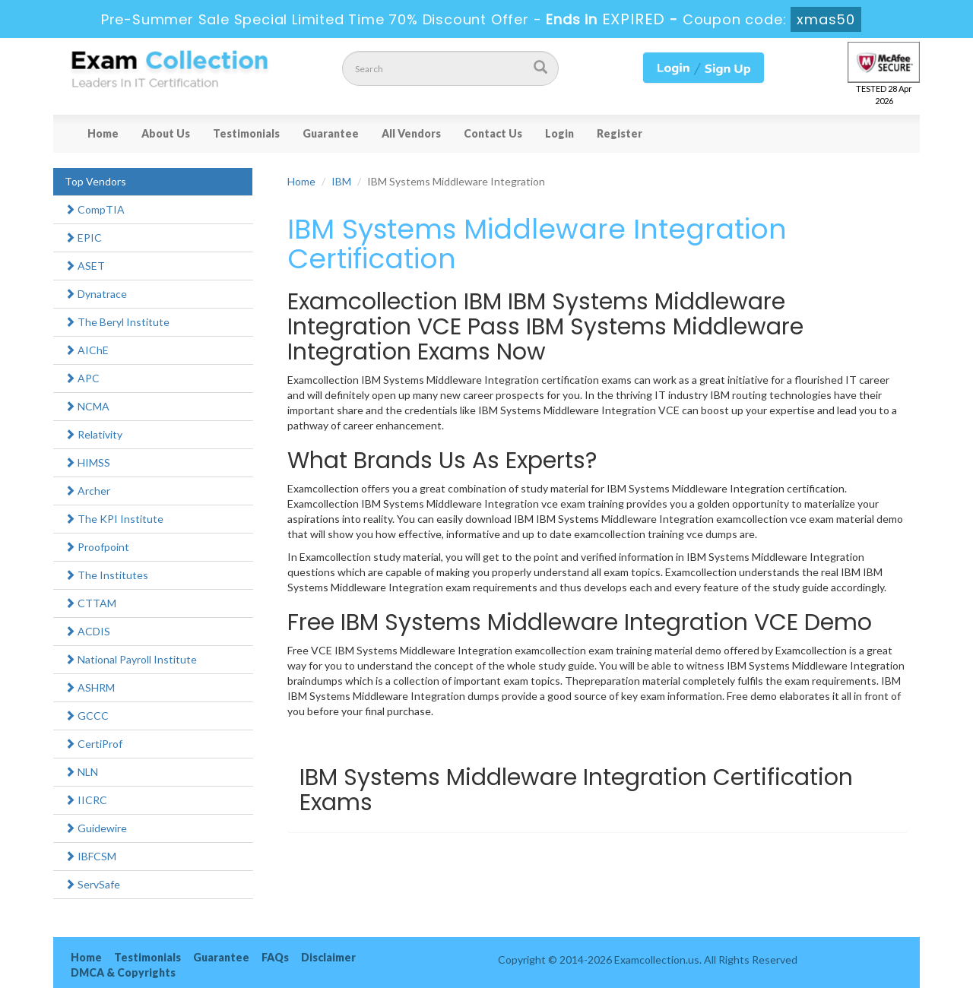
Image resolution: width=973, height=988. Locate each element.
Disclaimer (328, 957)
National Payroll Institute (131, 659)
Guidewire (96, 828)
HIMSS (87, 462)
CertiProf (93, 743)
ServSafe (92, 884)
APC (82, 378)
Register (619, 133)
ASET (85, 265)
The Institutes (106, 574)
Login (559, 133)
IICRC (86, 799)
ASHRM (90, 687)
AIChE (87, 350)
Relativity (93, 434)
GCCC (87, 715)
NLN (81, 771)
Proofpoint (97, 546)
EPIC (83, 237)
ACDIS (87, 631)
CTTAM (90, 603)
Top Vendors (95, 181)
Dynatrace (96, 293)
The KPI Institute (114, 518)
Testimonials (246, 133)
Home (103, 133)
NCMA (87, 406)
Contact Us (493, 133)
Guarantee (331, 133)
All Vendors (411, 133)
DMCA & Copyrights (123, 972)
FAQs (275, 957)
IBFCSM (90, 856)
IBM (341, 181)
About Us (165, 133)
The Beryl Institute (117, 321)
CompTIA (95, 209)
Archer (87, 490)
